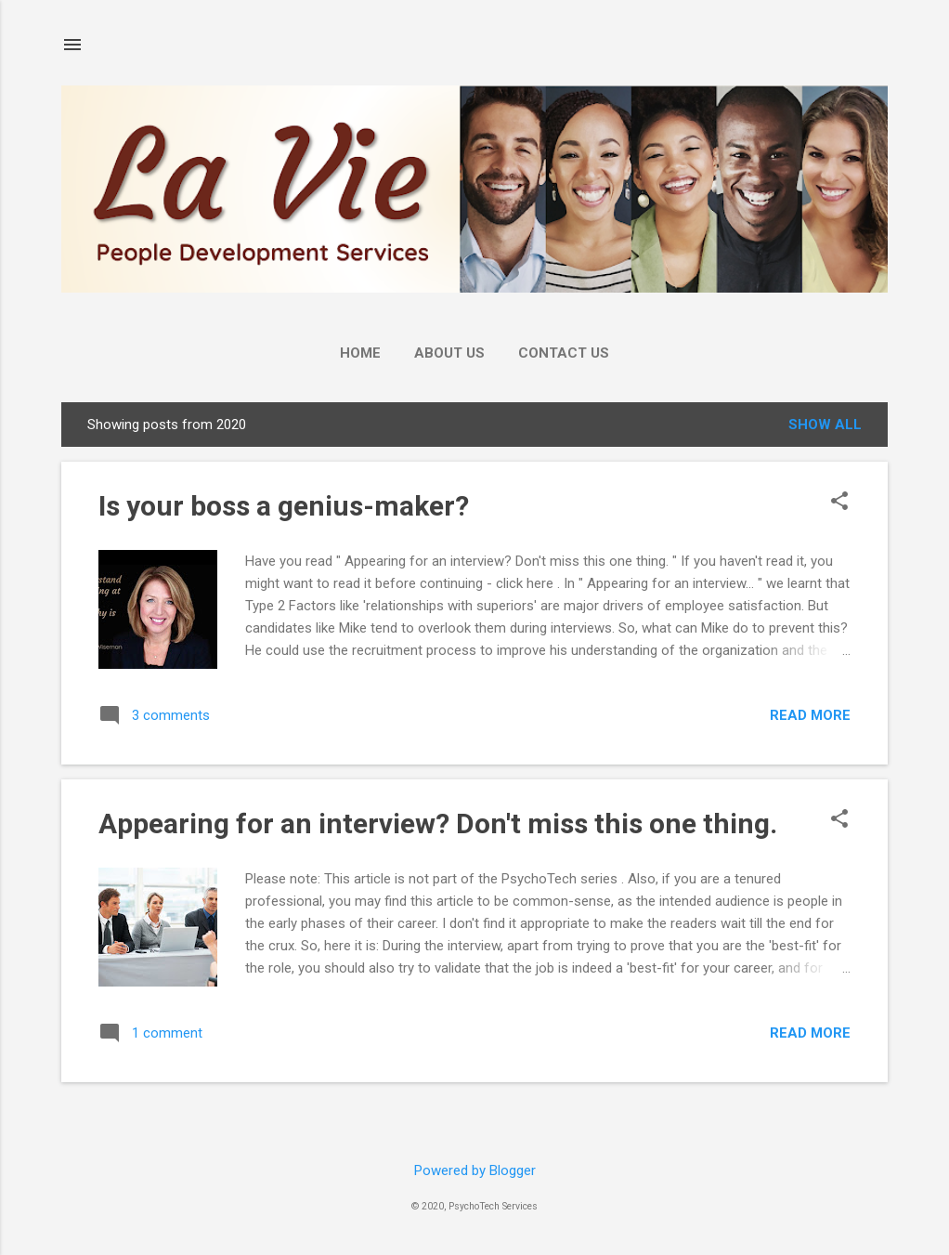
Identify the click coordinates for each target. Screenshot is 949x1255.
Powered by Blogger (475, 1170)
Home (360, 353)
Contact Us (563, 353)
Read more (810, 715)
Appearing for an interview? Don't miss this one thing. (437, 823)
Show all (825, 424)
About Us (449, 353)
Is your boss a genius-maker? (283, 506)
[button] (839, 503)
